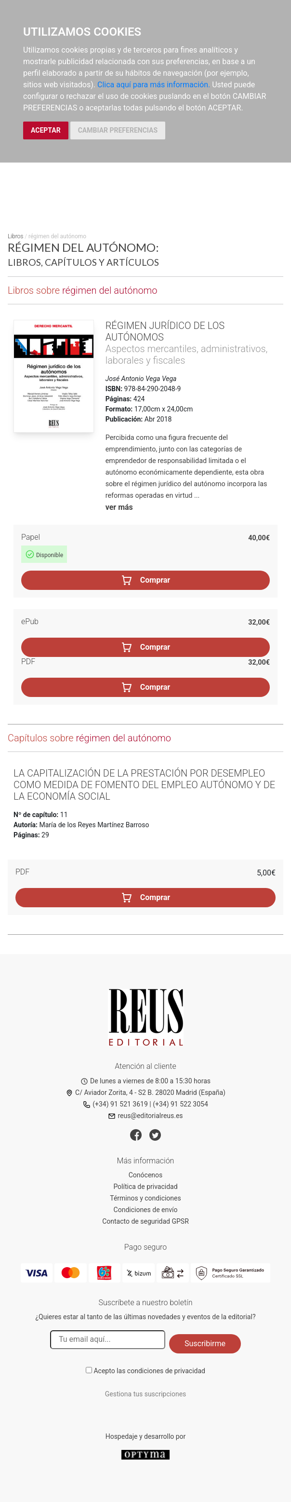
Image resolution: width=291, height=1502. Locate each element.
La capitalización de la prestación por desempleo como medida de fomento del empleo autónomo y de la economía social (144, 784)
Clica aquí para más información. (153, 84)
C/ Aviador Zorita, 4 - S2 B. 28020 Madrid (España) (145, 1092)
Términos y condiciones (145, 1198)
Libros (15, 236)
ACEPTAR (46, 130)
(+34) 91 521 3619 (115, 1104)
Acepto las (149, 1371)
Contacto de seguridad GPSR (145, 1221)
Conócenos (146, 1175)
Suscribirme (205, 1343)
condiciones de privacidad (166, 1371)
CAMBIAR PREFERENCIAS (118, 130)
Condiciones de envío (146, 1210)
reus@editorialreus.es (145, 1116)
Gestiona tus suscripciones (145, 1394)
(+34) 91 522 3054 (180, 1104)
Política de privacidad (145, 1186)
